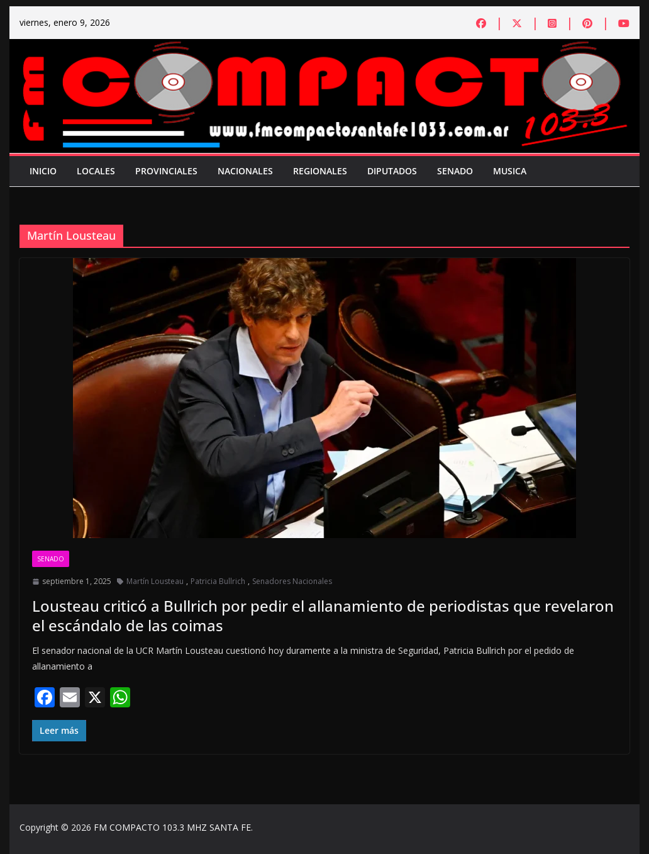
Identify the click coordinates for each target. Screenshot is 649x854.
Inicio (43, 171)
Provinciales (166, 171)
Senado (455, 171)
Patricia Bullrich (218, 581)
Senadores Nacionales (292, 581)
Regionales (320, 171)
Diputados (392, 171)
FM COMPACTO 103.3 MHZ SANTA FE (172, 827)
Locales (96, 171)
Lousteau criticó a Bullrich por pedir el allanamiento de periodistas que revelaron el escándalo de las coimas (323, 615)
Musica (509, 171)
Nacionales (245, 171)
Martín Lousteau (155, 581)
